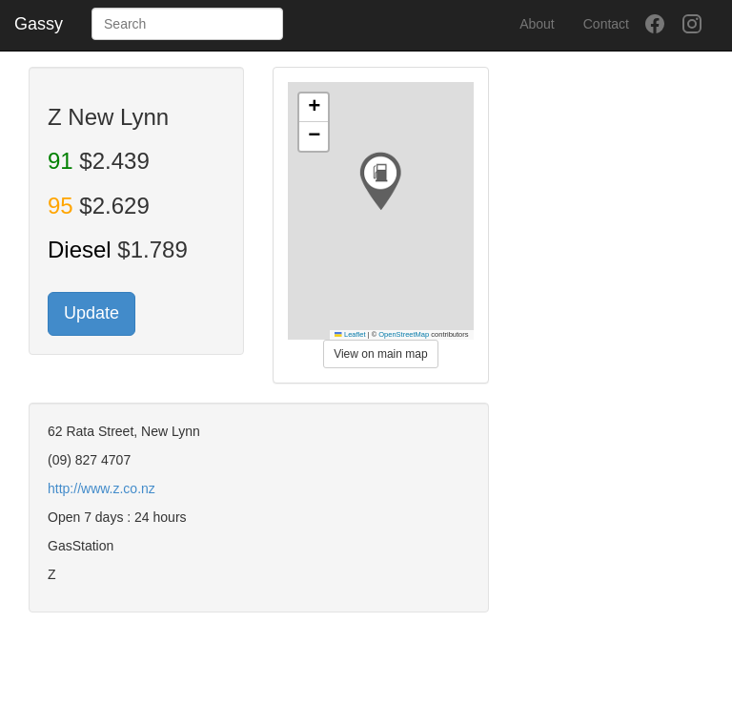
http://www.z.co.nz (101, 488)
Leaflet (350, 334)
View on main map (381, 354)
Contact (606, 23)
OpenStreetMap (403, 334)
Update (91, 312)
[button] (380, 181)
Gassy (38, 23)
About (537, 23)
